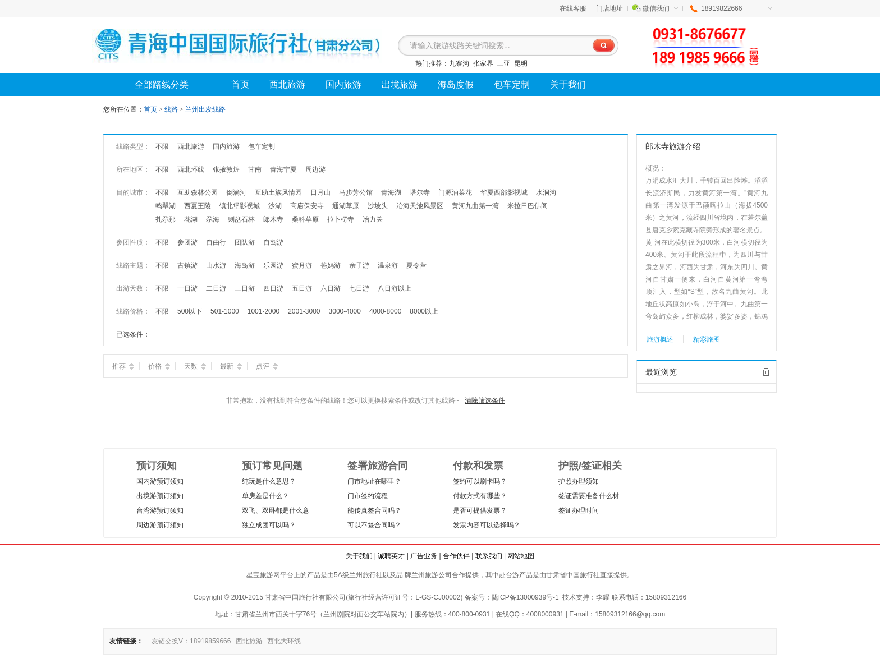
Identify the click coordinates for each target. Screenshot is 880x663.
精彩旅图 (706, 339)
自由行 (216, 242)
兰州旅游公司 (431, 575)
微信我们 (660, 8)
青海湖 (391, 192)
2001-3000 (304, 311)
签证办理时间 (578, 510)
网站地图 (520, 556)
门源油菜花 (455, 192)
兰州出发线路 (205, 109)
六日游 (330, 288)
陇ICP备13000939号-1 (525, 597)
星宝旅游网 (263, 575)
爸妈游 (330, 265)
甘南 (255, 169)
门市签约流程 (367, 496)
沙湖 (275, 206)
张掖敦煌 (226, 169)
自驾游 (273, 242)
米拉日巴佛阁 (527, 206)
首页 (150, 109)
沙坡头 (378, 206)
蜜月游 (302, 265)
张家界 (483, 63)
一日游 (187, 288)
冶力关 (373, 219)
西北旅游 (190, 146)
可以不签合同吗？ (374, 525)
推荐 (123, 366)
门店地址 (609, 8)
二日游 (216, 288)
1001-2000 (263, 311)
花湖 (191, 219)
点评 (267, 366)
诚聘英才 (391, 556)
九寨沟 (459, 63)
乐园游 (273, 265)
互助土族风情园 (278, 192)
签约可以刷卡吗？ (480, 481)
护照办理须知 (578, 481)
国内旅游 (226, 146)
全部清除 (766, 372)
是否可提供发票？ (480, 510)
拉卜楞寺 (340, 219)
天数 (195, 366)
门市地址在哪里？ (374, 481)
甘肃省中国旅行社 (573, 575)
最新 (231, 366)
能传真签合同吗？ (374, 510)
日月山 (320, 192)
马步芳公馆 (356, 192)
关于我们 (359, 556)
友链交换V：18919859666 (191, 641)
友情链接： (126, 641)
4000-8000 (385, 311)
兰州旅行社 (366, 575)
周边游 (315, 169)
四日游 (273, 288)
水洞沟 (546, 192)
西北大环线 (284, 641)
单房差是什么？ (265, 496)
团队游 (245, 242)
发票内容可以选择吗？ (486, 525)
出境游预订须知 (160, 496)
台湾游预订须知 (160, 510)
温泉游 (388, 265)
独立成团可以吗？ (269, 525)
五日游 (302, 288)
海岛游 (245, 265)
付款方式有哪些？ (480, 496)
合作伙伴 (456, 556)
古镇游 (187, 265)
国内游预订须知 (160, 481)
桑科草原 (305, 219)
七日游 (359, 288)
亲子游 (359, 265)
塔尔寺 (420, 192)
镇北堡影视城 (239, 206)
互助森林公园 (197, 192)
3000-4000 (345, 311)
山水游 (216, 265)
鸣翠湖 (165, 206)
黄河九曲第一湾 (475, 206)
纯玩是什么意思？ (269, 481)
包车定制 (261, 146)
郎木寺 (273, 219)
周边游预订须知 (160, 525)
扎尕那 (165, 219)
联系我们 (488, 556)
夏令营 (416, 265)
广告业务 (423, 556)
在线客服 (573, 8)
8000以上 (424, 311)
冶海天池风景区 (419, 206)
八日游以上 (394, 288)
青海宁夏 (283, 169)
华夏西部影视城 (504, 192)
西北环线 (190, 169)
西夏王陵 (197, 206)
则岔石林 (241, 219)
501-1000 (224, 311)
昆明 (521, 63)
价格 (159, 366)
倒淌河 (236, 192)
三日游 (245, 288)
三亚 (503, 63)
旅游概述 (660, 339)
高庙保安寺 (307, 206)
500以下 (189, 311)
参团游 (187, 242)
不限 (162, 146)
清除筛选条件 (485, 400)
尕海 (212, 219)
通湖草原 (345, 206)
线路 (172, 109)
